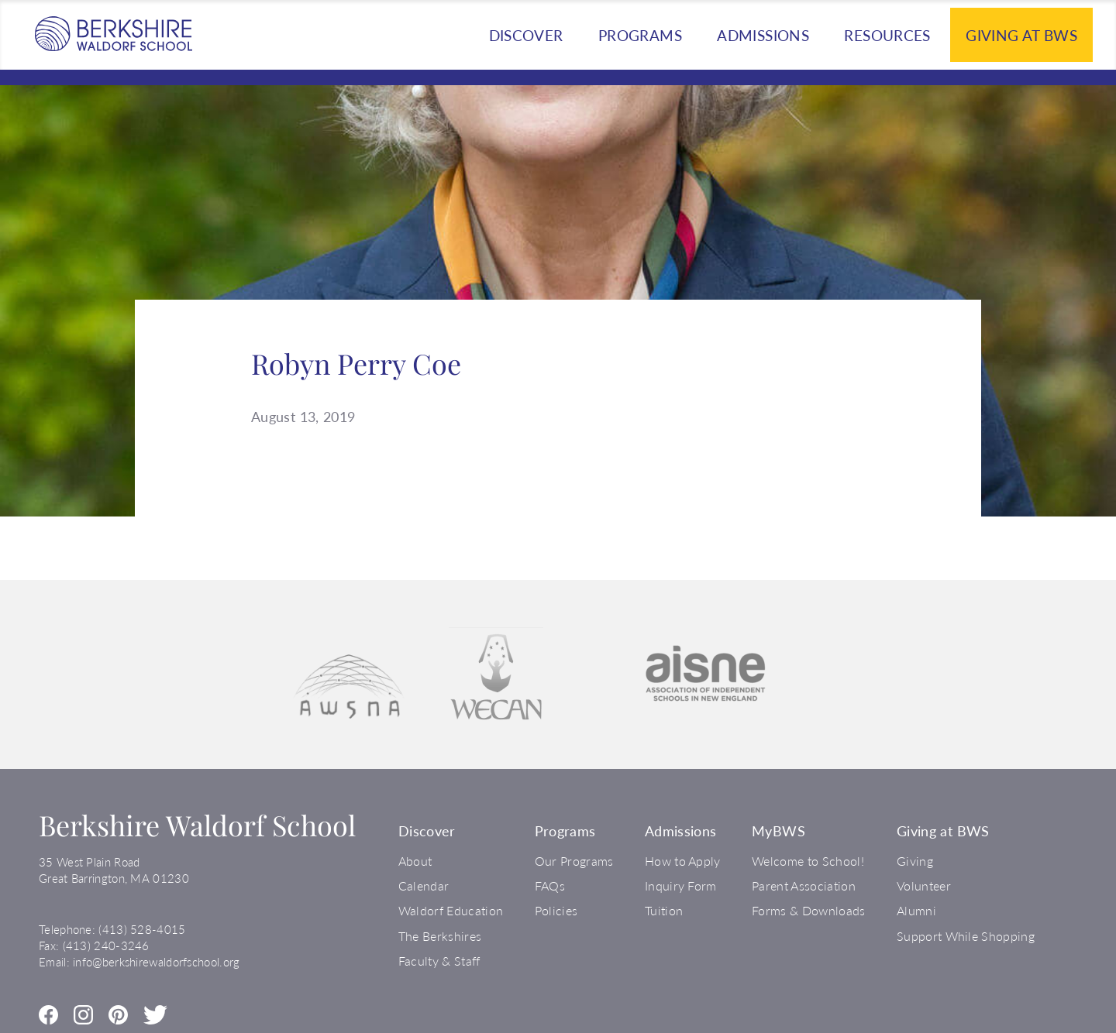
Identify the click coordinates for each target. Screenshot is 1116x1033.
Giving (915, 860)
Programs (640, 35)
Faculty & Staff (439, 960)
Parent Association (804, 885)
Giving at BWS (1021, 35)
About (415, 860)
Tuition (664, 910)
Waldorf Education (450, 910)
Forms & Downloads (808, 910)
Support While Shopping (966, 935)
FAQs (550, 885)
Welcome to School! (808, 860)
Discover (526, 35)
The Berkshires (439, 935)
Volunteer (924, 885)
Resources (887, 35)
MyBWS (778, 830)
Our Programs (574, 860)
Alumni (916, 910)
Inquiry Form (681, 885)
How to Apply (683, 860)
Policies (556, 910)
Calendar (424, 885)
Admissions (763, 35)
